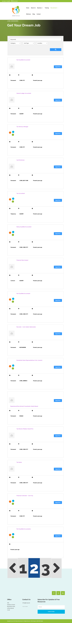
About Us (33, 8)
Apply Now (58, 66)
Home (27, 8)
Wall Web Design (40, 621)
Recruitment (54, 8)
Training (47, 8)
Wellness (28, 14)
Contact (39, 14)
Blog (34, 14)
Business (39, 8)
